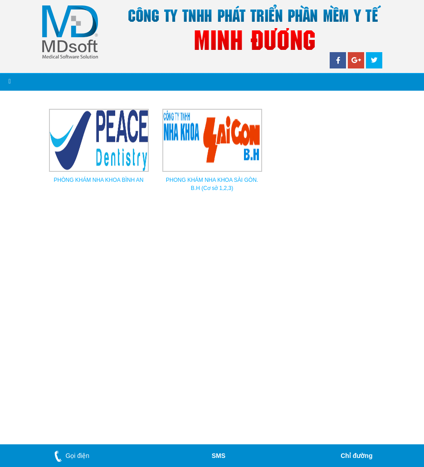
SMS (218, 455)
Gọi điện (70, 455)
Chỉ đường (356, 455)
